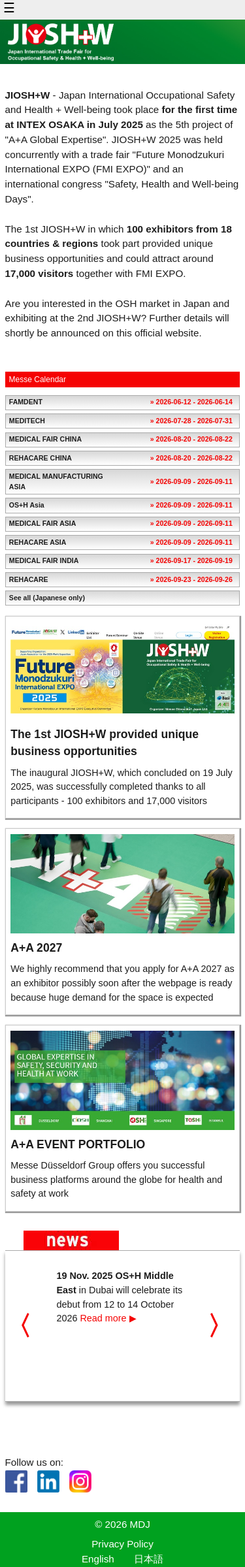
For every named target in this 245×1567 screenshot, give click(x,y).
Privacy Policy (122, 1543)
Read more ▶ (108, 1318)
